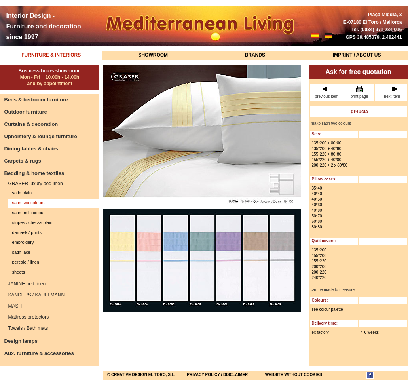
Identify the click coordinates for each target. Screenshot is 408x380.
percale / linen (26, 262)
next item (392, 92)
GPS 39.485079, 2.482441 (373, 37)
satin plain (22, 192)
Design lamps (21, 341)
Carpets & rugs (22, 161)
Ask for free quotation (358, 71)
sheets (18, 272)
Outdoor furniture (25, 112)
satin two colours (28, 202)
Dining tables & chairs (31, 149)
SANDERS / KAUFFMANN (36, 295)
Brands (255, 55)
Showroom (153, 55)
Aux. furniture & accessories (39, 353)
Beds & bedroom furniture (36, 100)
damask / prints (27, 232)
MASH (15, 306)
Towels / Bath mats (28, 328)
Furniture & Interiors (51, 55)
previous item (327, 92)
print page (359, 92)
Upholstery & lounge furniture (40, 136)
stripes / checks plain (32, 222)
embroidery (23, 242)
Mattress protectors (28, 317)
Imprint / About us (357, 55)
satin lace (21, 252)
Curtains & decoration (31, 124)
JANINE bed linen (27, 284)
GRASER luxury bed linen (35, 183)
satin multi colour (28, 212)
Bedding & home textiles (34, 173)
